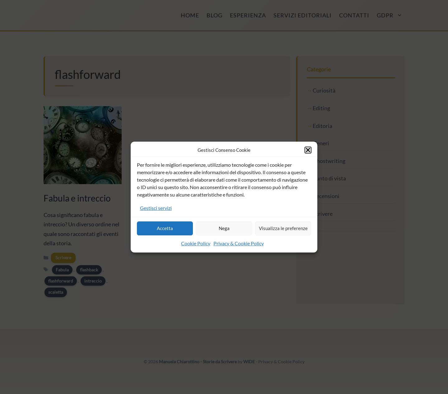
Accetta (165, 228)
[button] (308, 150)
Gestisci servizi (156, 208)
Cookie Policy (195, 243)
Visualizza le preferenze (283, 228)
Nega (224, 228)
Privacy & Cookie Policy (238, 243)
